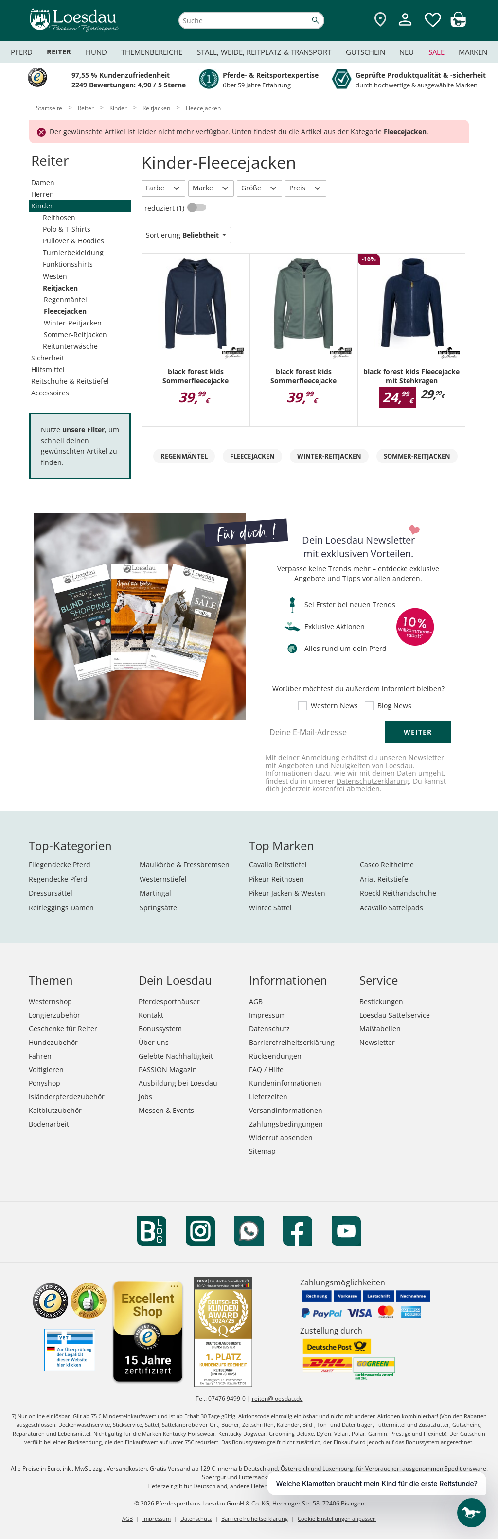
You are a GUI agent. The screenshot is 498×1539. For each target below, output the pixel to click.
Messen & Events (166, 1110)
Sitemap (262, 1151)
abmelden (363, 788)
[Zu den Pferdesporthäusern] (380, 20)
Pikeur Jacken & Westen (287, 893)
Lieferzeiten (268, 1096)
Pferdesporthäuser (169, 1001)
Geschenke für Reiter (63, 1028)
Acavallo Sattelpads (391, 907)
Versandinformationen (285, 1110)
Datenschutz (269, 1028)
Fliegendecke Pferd (59, 864)
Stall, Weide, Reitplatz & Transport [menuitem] (264, 52)
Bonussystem (160, 1028)
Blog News (394, 705)
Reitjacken (60, 287)
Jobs (145, 1096)
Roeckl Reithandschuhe (398, 893)
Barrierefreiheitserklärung (292, 1042)
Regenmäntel (65, 299)
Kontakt (151, 1015)
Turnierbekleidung (73, 252)
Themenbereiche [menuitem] (151, 52)
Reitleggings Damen (61, 907)
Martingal (155, 893)
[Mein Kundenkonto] (405, 27)
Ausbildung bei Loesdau (178, 1083)
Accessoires (50, 392)
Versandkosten (127, 1468)
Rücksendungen (275, 1055)
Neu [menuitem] (406, 52)
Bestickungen (381, 1001)
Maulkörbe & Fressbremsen (185, 864)
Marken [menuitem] (473, 52)
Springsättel (159, 907)
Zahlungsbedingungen (286, 1124)
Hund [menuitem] (96, 52)
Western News (334, 705)
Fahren (40, 1055)
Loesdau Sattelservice (394, 1015)
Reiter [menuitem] (59, 52)
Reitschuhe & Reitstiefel (70, 381)
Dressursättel (50, 893)
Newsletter (377, 1042)
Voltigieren (46, 1069)
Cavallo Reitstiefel (278, 864)
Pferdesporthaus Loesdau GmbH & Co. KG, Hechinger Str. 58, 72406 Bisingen (260, 1503)
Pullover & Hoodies (73, 240)
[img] (458, 24)
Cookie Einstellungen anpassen (337, 1518)
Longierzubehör (54, 1015)
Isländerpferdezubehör (67, 1096)
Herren (42, 194)
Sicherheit (47, 357)
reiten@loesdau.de (277, 1398)
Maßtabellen (380, 1028)
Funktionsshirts (68, 264)
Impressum (267, 1015)
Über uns (154, 1042)
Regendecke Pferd (58, 879)
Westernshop (50, 1001)
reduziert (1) (165, 208)
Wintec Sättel (270, 907)
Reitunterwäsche (70, 346)
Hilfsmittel (48, 369)
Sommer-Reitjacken (75, 334)
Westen (55, 276)
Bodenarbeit (49, 1124)
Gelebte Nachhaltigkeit (176, 1055)
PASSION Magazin (168, 1069)
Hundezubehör (53, 1042)
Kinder (42, 205)
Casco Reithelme (387, 864)
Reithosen (59, 217)
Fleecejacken (65, 311)
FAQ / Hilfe (266, 1069)
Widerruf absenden (281, 1137)
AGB (256, 1001)
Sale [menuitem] (436, 52)
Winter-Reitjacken (73, 322)
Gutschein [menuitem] (365, 52)
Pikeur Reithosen (276, 879)
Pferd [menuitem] (22, 52)
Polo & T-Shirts (66, 229)
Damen (42, 182)
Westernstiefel (163, 879)
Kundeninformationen (285, 1083)
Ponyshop (44, 1083)
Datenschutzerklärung (373, 781)
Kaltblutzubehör (55, 1110)
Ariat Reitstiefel (385, 879)
